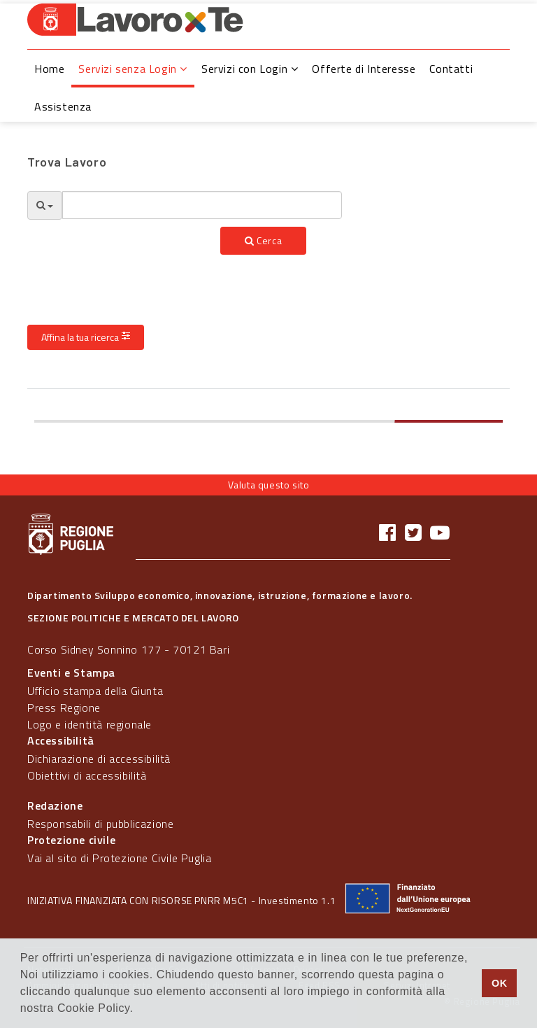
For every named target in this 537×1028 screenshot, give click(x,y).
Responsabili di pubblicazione (100, 823)
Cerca (263, 240)
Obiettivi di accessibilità (87, 775)
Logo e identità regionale (89, 724)
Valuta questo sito (269, 484)
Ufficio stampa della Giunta (95, 690)
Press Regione (64, 707)
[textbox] (202, 205)
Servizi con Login (249, 68)
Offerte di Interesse (363, 68)
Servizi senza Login (132, 68)
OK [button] (500, 983)
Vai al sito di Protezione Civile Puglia (119, 858)
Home (49, 68)
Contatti (451, 68)
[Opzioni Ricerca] (44, 205)
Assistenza (63, 106)
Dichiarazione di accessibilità (99, 758)
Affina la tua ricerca (85, 337)
